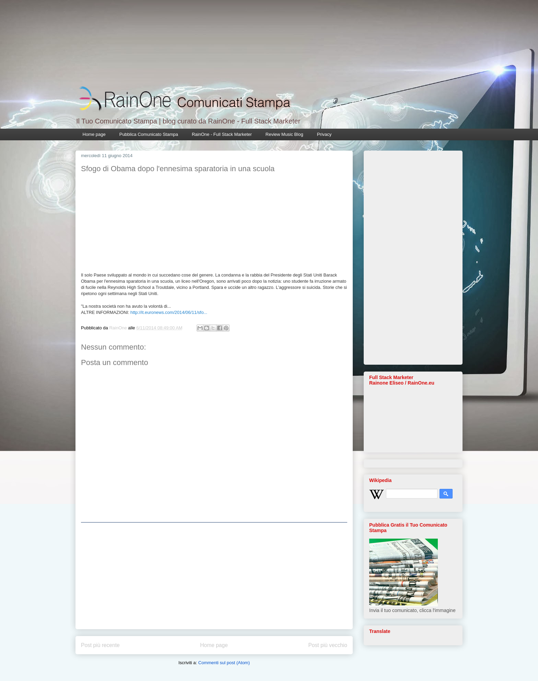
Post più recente (100, 645)
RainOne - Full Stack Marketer (222, 134)
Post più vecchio (327, 645)
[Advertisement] (214, 576)
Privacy (324, 134)
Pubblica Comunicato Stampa (148, 134)
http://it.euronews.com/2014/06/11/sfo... (168, 312)
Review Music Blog (284, 134)
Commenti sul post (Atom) (224, 662)
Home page (94, 134)
